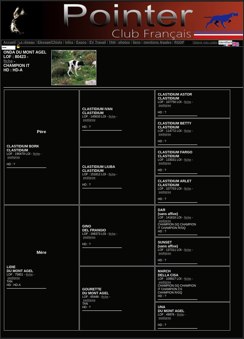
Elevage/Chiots (50, 42)
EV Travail (97, 42)
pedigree (13, 157)
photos (124, 42)
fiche (8, 61)
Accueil (9, 42)
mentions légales (157, 42)
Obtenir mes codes (205, 42)
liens (137, 42)
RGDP (179, 42)
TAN (112, 42)
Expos (81, 42)
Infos (69, 42)
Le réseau (27, 42)
